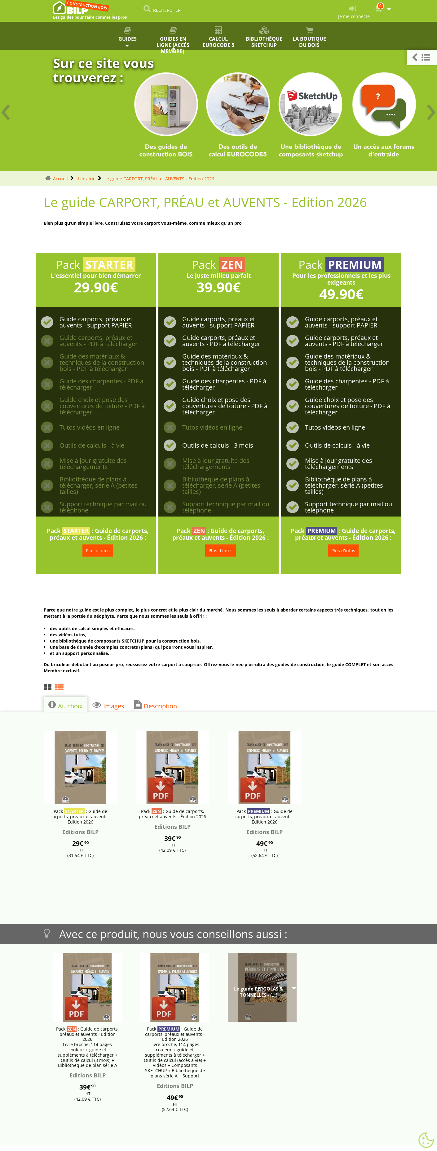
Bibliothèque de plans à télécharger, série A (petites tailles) (99, 485)
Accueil (60, 179)
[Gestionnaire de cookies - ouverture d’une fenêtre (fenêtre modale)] (426, 1140)
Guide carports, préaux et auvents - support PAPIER (96, 322)
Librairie (86, 179)
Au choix (65, 705)
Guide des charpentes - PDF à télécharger (101, 384)
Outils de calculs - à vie (92, 445)
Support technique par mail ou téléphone (103, 507)
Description (155, 705)
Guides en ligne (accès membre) (173, 38)
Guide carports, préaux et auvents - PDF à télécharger (99, 341)
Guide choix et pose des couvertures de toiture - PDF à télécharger (102, 406)
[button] (422, 57)
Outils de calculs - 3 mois (217, 445)
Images (108, 705)
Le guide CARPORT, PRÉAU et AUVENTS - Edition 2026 (159, 179)
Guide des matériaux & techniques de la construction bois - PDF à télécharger (102, 362)
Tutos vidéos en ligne (90, 427)
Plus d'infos (98, 550)
